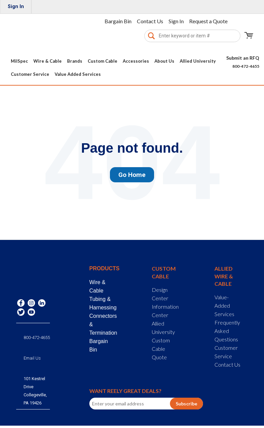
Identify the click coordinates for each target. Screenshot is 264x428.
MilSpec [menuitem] (19, 61)
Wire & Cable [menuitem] (47, 61)
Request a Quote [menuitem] (208, 21)
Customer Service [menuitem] (30, 74)
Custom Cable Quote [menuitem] (161, 348)
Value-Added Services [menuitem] (224, 305)
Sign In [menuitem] (16, 6)
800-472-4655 (245, 66)
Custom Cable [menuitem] (102, 61)
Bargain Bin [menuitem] (118, 21)
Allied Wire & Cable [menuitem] (223, 276)
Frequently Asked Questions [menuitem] (227, 330)
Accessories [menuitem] (136, 61)
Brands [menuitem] (74, 61)
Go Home (132, 175)
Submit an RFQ (242, 58)
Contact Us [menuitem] (150, 21)
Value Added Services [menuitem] (78, 74)
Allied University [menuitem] (198, 61)
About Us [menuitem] (164, 61)
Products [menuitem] (102, 268)
